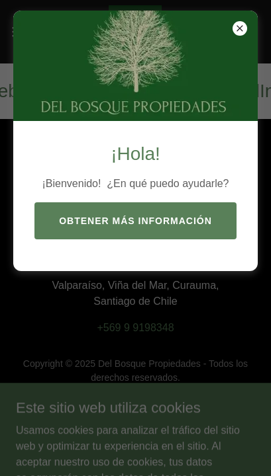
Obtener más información (135, 221)
